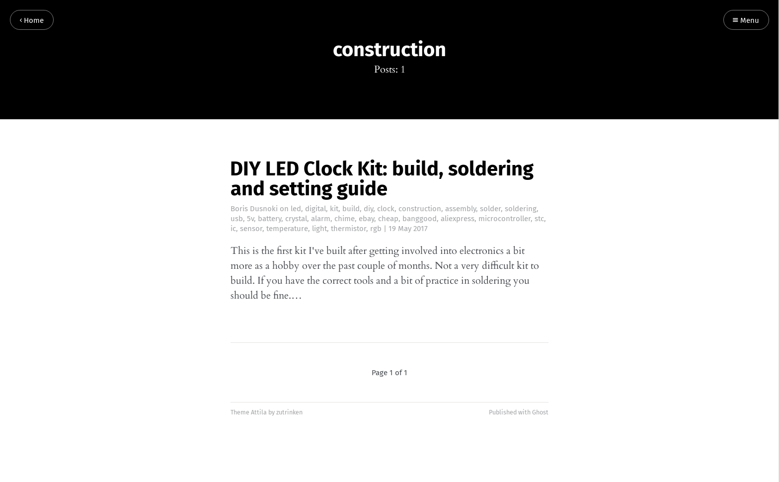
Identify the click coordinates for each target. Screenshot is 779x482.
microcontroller (504, 218)
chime (344, 218)
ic (233, 228)
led (296, 208)
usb (237, 218)
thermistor (348, 228)
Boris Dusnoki (254, 208)
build (351, 208)
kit (334, 208)
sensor (251, 228)
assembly (460, 208)
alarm (320, 218)
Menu (746, 20)
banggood (419, 218)
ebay (366, 218)
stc (539, 218)
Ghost (540, 412)
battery (269, 218)
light (319, 228)
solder (490, 208)
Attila (259, 412)
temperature (287, 228)
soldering (521, 208)
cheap (388, 218)
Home (32, 20)
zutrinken (289, 412)
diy (368, 208)
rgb (376, 228)
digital (315, 208)
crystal (296, 218)
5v (250, 218)
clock (385, 208)
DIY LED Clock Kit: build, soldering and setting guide (382, 179)
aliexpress (457, 218)
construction (419, 208)
